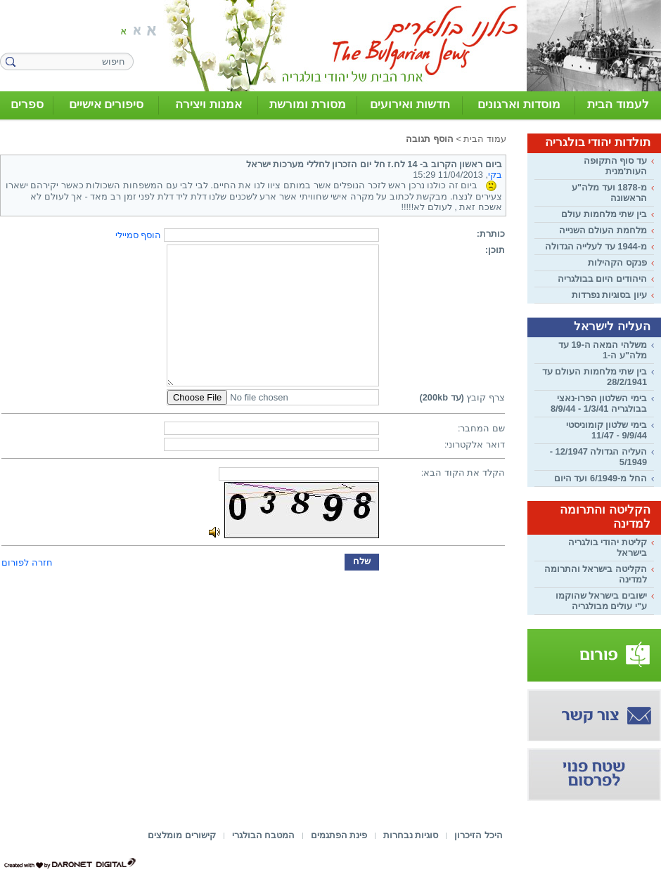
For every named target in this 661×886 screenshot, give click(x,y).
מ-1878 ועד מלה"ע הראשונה (609, 192)
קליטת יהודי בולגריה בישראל (607, 547)
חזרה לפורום (27, 562)
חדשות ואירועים (410, 104)
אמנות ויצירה (208, 104)
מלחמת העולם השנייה (603, 230)
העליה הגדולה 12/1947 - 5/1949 (598, 456)
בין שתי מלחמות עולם (604, 214)
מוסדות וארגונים (518, 104)
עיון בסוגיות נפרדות (609, 294)
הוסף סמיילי (138, 235)
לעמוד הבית (618, 104)
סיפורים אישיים (106, 104)
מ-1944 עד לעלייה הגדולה (596, 246)
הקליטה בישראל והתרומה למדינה (595, 574)
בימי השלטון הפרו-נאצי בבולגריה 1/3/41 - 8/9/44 (599, 403)
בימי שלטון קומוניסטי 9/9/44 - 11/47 (606, 430)
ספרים (27, 104)
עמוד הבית (484, 138)
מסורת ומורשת (307, 104)
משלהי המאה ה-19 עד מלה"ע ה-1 (602, 349)
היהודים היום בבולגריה (602, 278)
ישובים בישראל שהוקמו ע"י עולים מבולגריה (601, 600)
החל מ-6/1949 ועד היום (600, 478)
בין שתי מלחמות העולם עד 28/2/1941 (594, 376)
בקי (495, 174)
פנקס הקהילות (617, 262)
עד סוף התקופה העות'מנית (615, 165)
